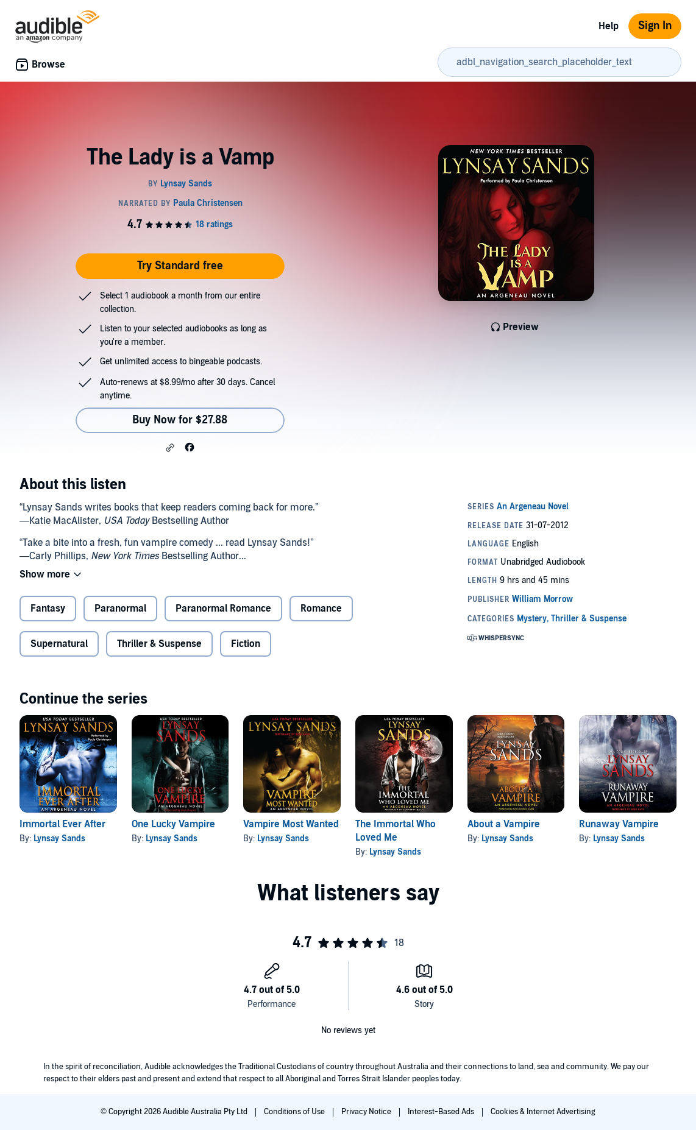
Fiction (245, 644)
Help (608, 26)
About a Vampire (503, 824)
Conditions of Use (295, 1112)
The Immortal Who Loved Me (395, 831)
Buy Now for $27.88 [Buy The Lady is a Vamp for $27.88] (179, 420)
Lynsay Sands (59, 838)
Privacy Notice (367, 1112)
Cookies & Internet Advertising (543, 1112)
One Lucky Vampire (173, 824)
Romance (321, 608)
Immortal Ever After (62, 824)
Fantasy (47, 608)
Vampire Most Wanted (291, 824)
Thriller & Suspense (159, 644)
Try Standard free (180, 266)
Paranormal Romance (223, 608)
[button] (170, 448)
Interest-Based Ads (442, 1112)
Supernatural (59, 644)
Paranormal (120, 608)
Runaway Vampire (619, 824)
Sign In (655, 25)
